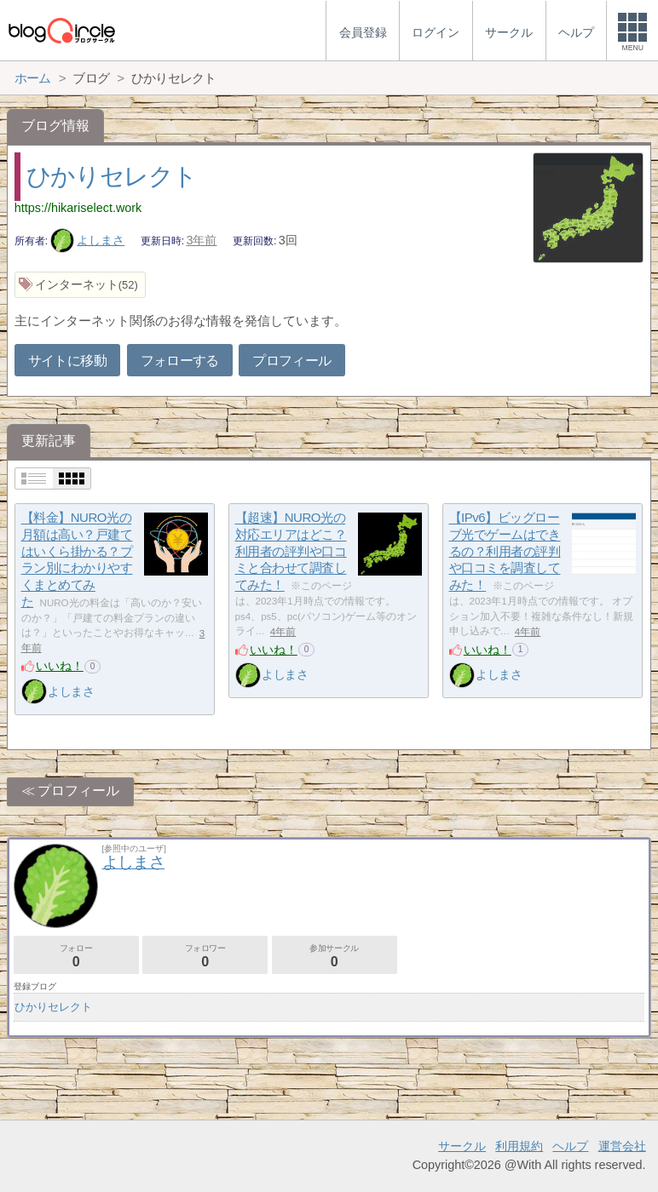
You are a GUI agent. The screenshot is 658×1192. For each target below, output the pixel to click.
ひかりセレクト (111, 176)
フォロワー (205, 955)
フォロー (76, 955)
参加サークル (334, 955)
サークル (462, 1146)
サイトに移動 (67, 360)
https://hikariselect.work (78, 208)
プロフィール (291, 360)
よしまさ (87, 240)
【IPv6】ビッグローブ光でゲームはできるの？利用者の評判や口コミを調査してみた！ (505, 552)
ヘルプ (570, 1146)
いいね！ (60, 666)
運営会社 (622, 1146)
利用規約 (519, 1146)
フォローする (180, 360)
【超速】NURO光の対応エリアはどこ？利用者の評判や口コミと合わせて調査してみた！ (291, 552)
